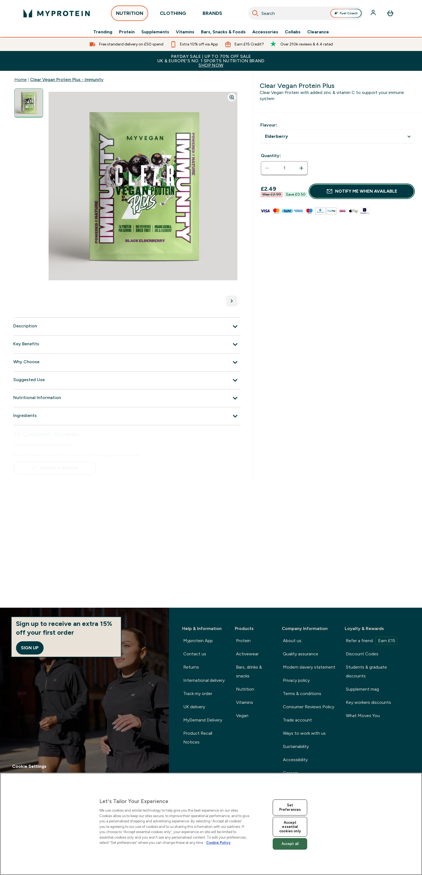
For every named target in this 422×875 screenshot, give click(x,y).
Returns (191, 667)
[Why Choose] (127, 362)
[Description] (127, 326)
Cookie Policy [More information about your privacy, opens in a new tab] (218, 843)
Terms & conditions (302, 693)
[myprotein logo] (56, 13)
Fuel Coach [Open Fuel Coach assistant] (345, 13)
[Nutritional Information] (127, 398)
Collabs (293, 32)
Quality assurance (300, 653)
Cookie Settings (29, 766)
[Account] (373, 13)
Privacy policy (296, 680)
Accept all (290, 844)
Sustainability (296, 746)
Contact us (194, 653)
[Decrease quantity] (267, 168)
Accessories (265, 32)
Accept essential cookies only (290, 826)
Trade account (297, 720)
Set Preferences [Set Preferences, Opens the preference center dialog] (290, 807)
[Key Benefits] (127, 344)
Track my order (197, 693)
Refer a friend (371, 641)
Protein (127, 32)
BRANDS (212, 14)
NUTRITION (129, 14)
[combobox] (305, 13)
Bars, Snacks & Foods (223, 32)
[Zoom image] (231, 97)
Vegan (242, 715)
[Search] (255, 13)
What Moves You (363, 715)
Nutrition (245, 689)
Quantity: (271, 155)
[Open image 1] (28, 102)
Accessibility (295, 759)
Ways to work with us (304, 733)
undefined (337, 137)
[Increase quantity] (301, 168)
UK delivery (194, 706)
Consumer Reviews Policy (308, 706)
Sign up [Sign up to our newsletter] (30, 647)
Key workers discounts (368, 702)
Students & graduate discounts (366, 671)
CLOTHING (173, 14)
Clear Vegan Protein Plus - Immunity (66, 79)
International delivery (204, 680)
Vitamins (185, 32)
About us (292, 640)
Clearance (318, 32)
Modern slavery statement (309, 667)
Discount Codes (362, 653)
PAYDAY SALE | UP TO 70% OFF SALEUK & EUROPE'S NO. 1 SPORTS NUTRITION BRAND (211, 61)
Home (20, 79)
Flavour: (268, 125)
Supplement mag (362, 689)
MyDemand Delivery (202, 720)
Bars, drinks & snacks (249, 671)
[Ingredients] (127, 416)
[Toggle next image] (231, 300)
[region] (211, 824)
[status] (284, 168)
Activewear (247, 653)
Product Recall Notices (197, 738)
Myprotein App (198, 640)
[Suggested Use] (127, 380)
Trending (102, 32)
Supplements (155, 32)
